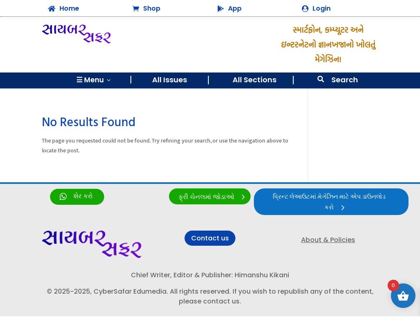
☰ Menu (94, 80)
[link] (77, 197)
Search (344, 80)
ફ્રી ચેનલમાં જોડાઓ (206, 197)
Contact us (210, 239)
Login (322, 8)
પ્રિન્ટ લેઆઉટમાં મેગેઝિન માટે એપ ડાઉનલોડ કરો (329, 203)
